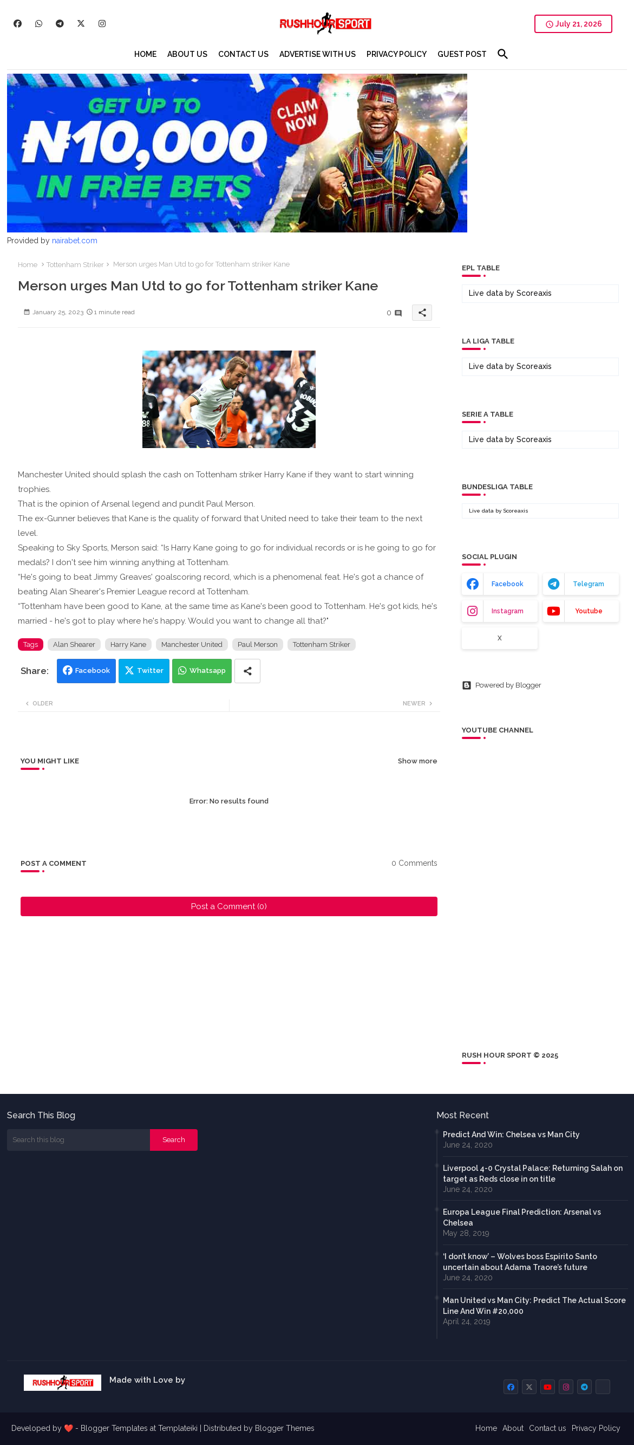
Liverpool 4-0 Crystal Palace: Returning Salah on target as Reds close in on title (533, 1173)
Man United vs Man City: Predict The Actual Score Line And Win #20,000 (534, 1306)
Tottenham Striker (75, 265)
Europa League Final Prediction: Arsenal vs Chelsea (522, 1217)
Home (27, 265)
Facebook (92, 670)
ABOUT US (187, 54)
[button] (503, 54)
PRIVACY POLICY (397, 54)
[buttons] (17, 23)
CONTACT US (243, 54)
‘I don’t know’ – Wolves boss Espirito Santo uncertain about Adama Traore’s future (520, 1262)
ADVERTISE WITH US (317, 54)
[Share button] (247, 671)
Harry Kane (128, 644)
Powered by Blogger (501, 685)
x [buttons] (500, 638)
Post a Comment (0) (229, 906)
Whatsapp (207, 670)
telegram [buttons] (588, 584)
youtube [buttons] (589, 611)
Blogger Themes (285, 1428)
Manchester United (192, 644)
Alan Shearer (74, 644)
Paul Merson (258, 644)
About (513, 1428)
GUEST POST (462, 54)
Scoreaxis (534, 293)
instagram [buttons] (508, 611)
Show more (417, 761)
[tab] (145, 54)
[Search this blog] (78, 1140)
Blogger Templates (114, 1428)
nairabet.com (74, 240)
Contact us (547, 1428)
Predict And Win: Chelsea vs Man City (511, 1134)
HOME (145, 54)
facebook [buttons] (508, 584)
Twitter (150, 670)
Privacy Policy (596, 1428)
